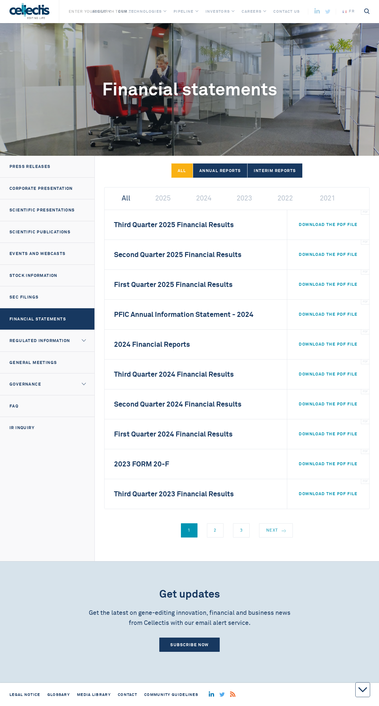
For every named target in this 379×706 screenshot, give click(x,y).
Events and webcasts (37, 253)
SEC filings (23, 297)
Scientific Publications (39, 232)
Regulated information (39, 340)
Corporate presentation (41, 188)
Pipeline (183, 11)
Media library (94, 694)
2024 (203, 198)
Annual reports (220, 170)
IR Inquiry (22, 427)
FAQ (13, 406)
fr (349, 11)
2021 (327, 198)
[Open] (109, 11)
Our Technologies (140, 11)
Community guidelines (171, 694)
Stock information (33, 275)
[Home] (29, 11)
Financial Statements (37, 319)
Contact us (286, 11)
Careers (251, 11)
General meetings (33, 362)
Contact (127, 694)
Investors (217, 11)
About (99, 11)
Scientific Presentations (42, 210)
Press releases (30, 166)
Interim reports (275, 170)
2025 (163, 198)
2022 (285, 198)
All (182, 170)
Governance (25, 384)
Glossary (58, 694)
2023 (244, 198)
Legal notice (24, 694)
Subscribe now (189, 644)
